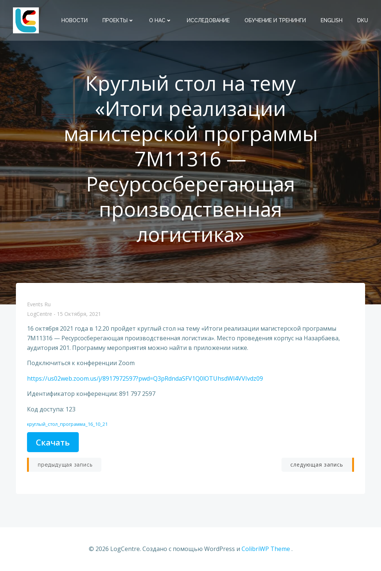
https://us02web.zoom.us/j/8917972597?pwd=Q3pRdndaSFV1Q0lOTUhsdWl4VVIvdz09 (145, 378)
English (332, 20)
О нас (160, 20)
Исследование (208, 20)
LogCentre (39, 314)
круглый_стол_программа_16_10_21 (67, 424)
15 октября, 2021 (79, 314)
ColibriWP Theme (266, 549)
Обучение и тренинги (275, 20)
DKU (362, 20)
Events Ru (39, 304)
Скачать (53, 442)
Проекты (118, 20)
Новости (74, 20)
